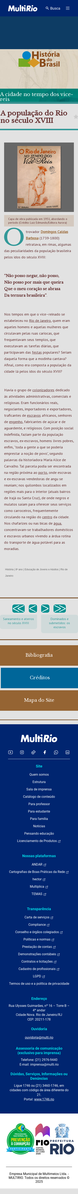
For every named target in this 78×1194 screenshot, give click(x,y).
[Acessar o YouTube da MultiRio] (10, 752)
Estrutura (39, 782)
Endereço (39, 998)
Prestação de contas (39, 947)
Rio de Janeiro (40, 320)
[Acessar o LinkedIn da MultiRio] (67, 752)
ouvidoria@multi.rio (39, 1037)
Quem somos (39, 774)
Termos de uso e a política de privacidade (39, 984)
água (57, 523)
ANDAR (39, 864)
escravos (34, 415)
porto (42, 472)
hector (39, 879)
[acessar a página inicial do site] (23, 8)
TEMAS (39, 894)
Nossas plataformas (39, 856)
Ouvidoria (39, 1029)
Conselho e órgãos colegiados (39, 932)
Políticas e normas (39, 939)
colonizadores (43, 390)
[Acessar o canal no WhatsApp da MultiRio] (56, 752)
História (9, 569)
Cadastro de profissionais (39, 969)
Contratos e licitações (39, 962)
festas (37, 352)
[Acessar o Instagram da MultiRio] (21, 752)
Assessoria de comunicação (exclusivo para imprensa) (39, 1050)
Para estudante (39, 811)
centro (47, 517)
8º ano (18, 569)
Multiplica (39, 887)
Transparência (39, 909)
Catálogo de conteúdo (39, 797)
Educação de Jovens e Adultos (41, 569)
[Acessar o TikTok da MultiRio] (33, 752)
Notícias (39, 826)
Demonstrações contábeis (39, 954)
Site (39, 766)
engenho (15, 421)
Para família (39, 819)
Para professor (39, 804)
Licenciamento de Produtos (39, 841)
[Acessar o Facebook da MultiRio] (44, 752)
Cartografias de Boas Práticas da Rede (39, 872)
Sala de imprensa (39, 789)
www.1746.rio (44, 1099)
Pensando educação (39, 833)
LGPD (39, 976)
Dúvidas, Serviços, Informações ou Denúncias (39, 1076)
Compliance (39, 925)
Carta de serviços (39, 917)
